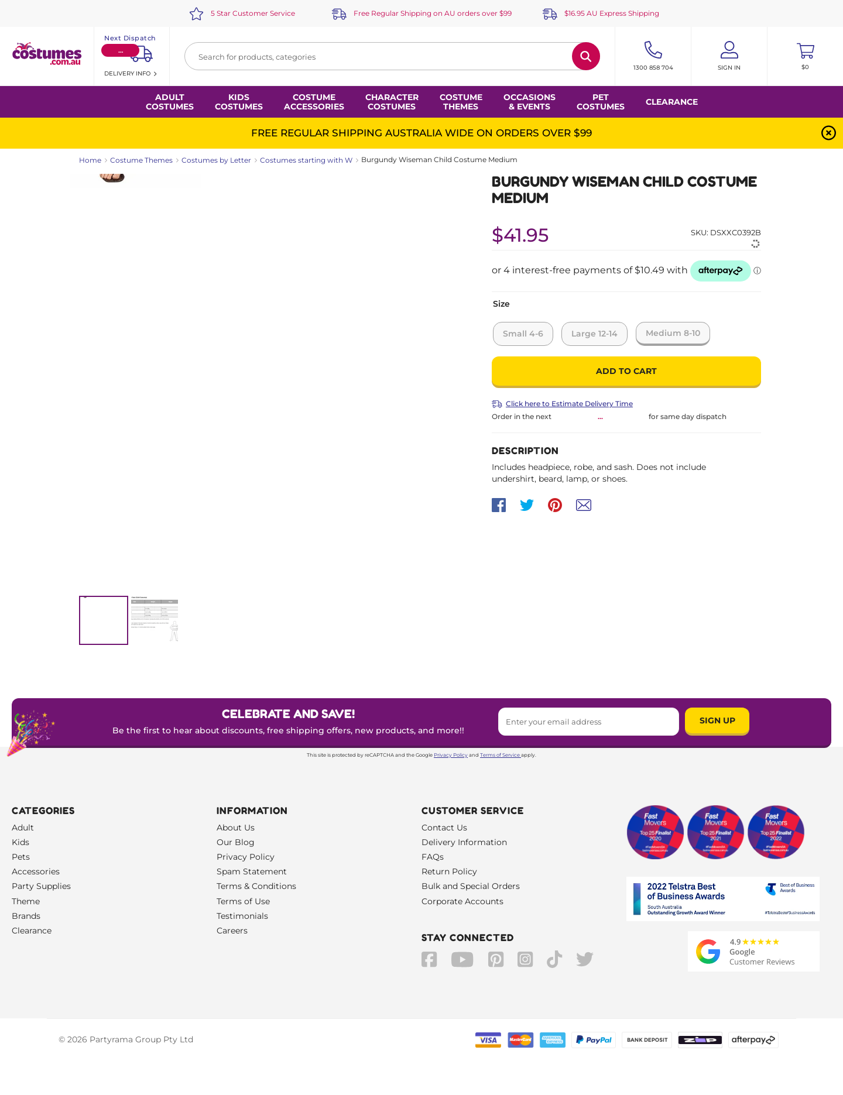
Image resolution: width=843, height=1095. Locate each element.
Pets (21, 857)
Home (90, 160)
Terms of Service (500, 755)
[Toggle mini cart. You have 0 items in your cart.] (805, 56)
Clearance (672, 102)
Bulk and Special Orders (471, 886)
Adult (23, 827)
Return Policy (449, 871)
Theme (26, 901)
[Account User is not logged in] (729, 56)
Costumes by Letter (216, 160)
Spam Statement (252, 871)
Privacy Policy (451, 755)
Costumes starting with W (306, 160)
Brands (26, 916)
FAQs (433, 857)
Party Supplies (41, 886)
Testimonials (242, 916)
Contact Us (444, 827)
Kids (20, 842)
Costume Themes (141, 160)
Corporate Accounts (462, 901)
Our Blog (236, 842)
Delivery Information (464, 842)
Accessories (36, 871)
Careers (232, 930)
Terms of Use (243, 901)
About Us (236, 827)
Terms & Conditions (256, 886)
